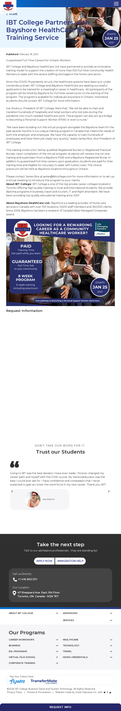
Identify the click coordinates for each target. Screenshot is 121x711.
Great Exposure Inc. (86, 692)
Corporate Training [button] (22, 663)
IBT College (39, 184)
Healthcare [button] (70, 639)
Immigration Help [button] (70, 560)
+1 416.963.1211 (27, 579)
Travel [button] (67, 651)
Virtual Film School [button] (22, 657)
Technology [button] (71, 645)
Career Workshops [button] (21, 639)
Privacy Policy (14, 692)
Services (68, 620)
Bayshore (57, 203)
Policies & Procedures (39, 692)
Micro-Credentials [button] (75, 657)
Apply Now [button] (44, 560)
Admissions (70, 613)
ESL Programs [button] (18, 651)
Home (11, 14)
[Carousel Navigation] (60, 491)
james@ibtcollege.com (57, 176)
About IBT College (21, 613)
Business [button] (14, 645)
